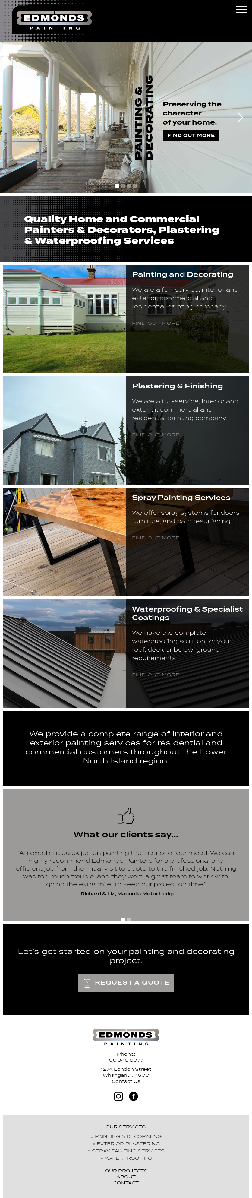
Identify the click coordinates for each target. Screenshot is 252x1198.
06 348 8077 (126, 1060)
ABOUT (126, 1177)
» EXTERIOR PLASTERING (126, 1143)
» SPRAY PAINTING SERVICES (126, 1151)
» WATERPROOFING (126, 1158)
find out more (191, 135)
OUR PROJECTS (126, 1171)
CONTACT (126, 1183)
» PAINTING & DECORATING (126, 1136)
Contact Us (126, 1081)
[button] (241, 10)
